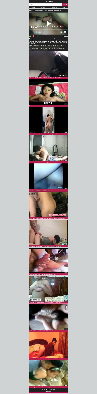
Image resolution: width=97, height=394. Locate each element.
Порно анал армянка (45, 45)
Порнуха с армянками (34, 47)
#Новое (43, 7)
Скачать (66, 36)
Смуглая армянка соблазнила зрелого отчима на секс (52, 48)
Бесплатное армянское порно (36, 49)
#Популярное (54, 7)
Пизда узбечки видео (34, 45)
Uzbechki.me (48, 391)
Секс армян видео (55, 47)
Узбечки (33, 7)
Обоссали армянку (33, 48)
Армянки (46, 49)
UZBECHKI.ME (48, 1)
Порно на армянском (45, 47)
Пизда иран (53, 45)
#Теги (64, 7)
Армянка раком (60, 45)
